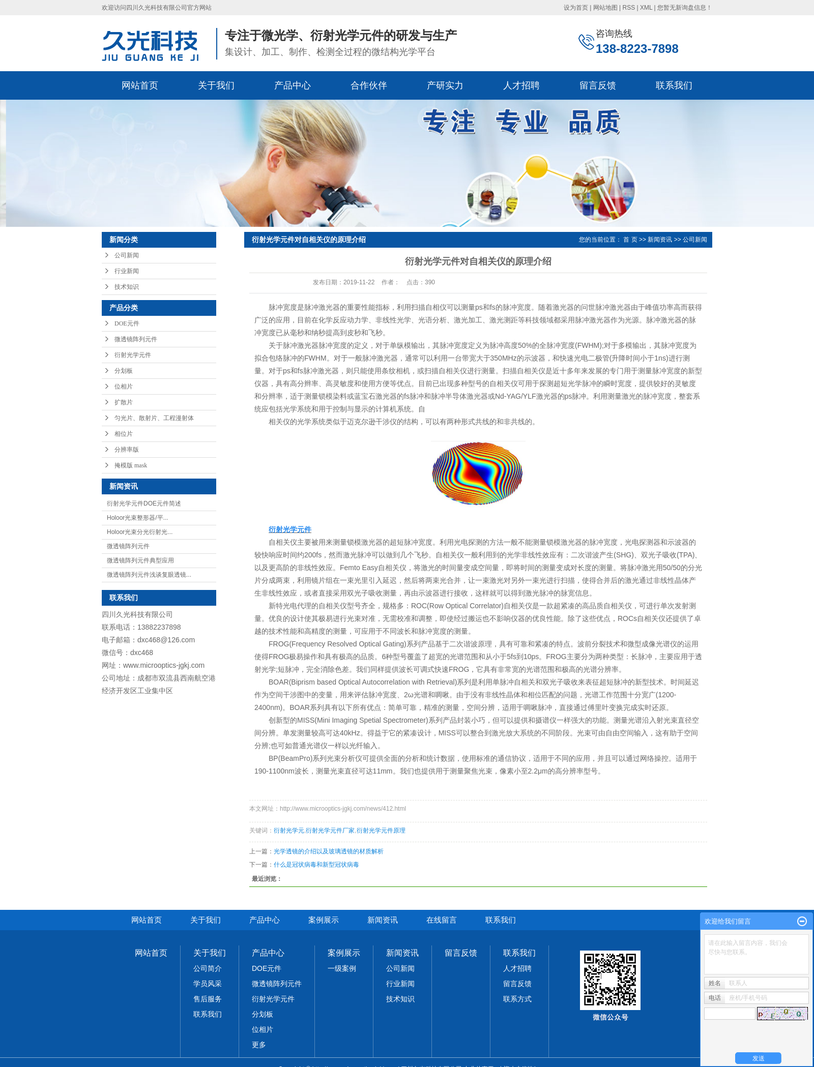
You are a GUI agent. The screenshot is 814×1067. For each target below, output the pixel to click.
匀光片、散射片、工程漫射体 (154, 418)
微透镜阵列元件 (135, 339)
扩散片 (123, 402)
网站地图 (605, 7)
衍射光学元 (289, 830)
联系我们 (674, 85)
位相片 (123, 386)
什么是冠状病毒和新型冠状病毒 (316, 864)
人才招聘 (521, 85)
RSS (628, 7)
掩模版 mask (130, 465)
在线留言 (441, 919)
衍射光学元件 (132, 355)
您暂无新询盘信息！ (684, 7)
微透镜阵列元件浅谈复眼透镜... (149, 574)
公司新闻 (126, 255)
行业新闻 (126, 271)
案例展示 (323, 919)
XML (646, 7)
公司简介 (207, 968)
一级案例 (342, 968)
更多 (259, 1045)
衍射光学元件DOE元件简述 (144, 503)
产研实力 (445, 85)
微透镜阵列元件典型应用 (140, 560)
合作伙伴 (369, 85)
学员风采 (207, 984)
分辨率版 (126, 449)
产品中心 (292, 85)
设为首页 (576, 7)
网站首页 (140, 85)
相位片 (123, 433)
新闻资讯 (660, 239)
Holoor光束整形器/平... (137, 517)
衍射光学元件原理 (381, 830)
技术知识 (126, 286)
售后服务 (207, 999)
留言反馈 (597, 85)
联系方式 (517, 999)
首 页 (630, 239)
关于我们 (216, 85)
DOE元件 (126, 323)
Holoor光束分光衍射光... (139, 532)
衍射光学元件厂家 (330, 830)
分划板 (123, 370)
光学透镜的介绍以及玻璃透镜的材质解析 (329, 851)
